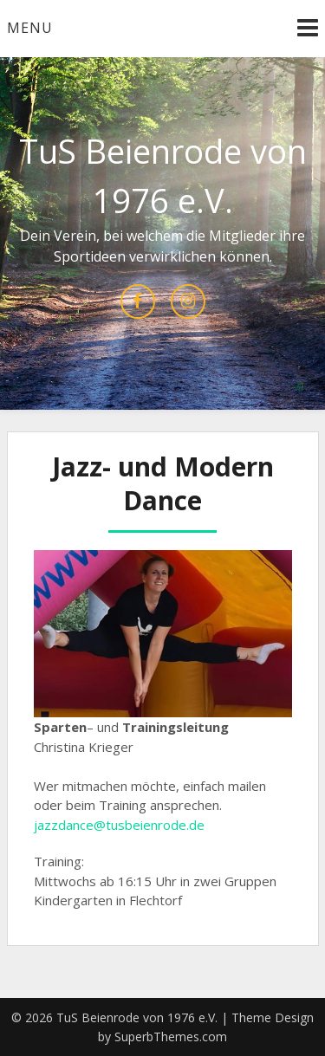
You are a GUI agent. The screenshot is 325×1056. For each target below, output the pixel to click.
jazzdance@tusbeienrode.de (119, 824)
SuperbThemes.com (170, 1036)
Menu (30, 27)
